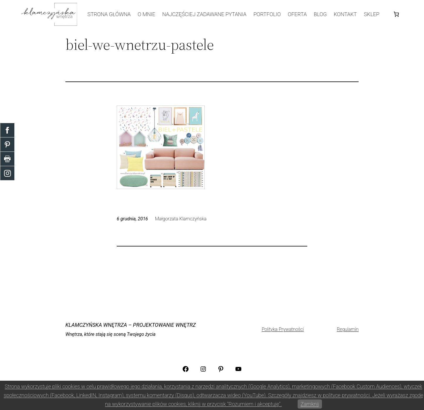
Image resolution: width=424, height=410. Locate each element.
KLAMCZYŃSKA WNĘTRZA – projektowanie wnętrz (130, 325)
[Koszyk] (396, 14)
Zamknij (310, 404)
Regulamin (348, 329)
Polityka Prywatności (283, 329)
